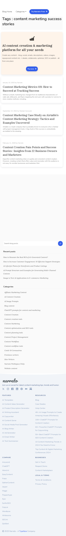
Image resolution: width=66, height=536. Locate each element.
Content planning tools (13, 332)
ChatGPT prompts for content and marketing (22, 310)
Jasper (4, 486)
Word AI (5, 470)
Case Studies (40, 404)
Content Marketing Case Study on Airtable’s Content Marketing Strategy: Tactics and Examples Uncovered (31, 119)
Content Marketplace (44, 470)
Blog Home (7, 11)
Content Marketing (12, 324)
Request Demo (41, 466)
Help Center (40, 408)
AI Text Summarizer (10, 441)
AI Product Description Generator (15, 408)
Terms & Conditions (43, 480)
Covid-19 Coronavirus (13, 350)
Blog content (9, 306)
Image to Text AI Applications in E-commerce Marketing (25, 278)
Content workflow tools (13, 346)
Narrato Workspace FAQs (14, 364)
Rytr (4, 499)
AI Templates (7, 400)
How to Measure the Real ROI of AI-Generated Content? (25, 257)
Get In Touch (40, 462)
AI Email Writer (8, 437)
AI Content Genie (9, 420)
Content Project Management (16, 337)
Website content (10, 368)
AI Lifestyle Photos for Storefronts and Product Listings (25, 266)
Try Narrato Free (39, 11)
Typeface (23, 531)
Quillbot (5, 523)
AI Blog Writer (8, 428)
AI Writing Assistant (10, 412)
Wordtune (6, 511)
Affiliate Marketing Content (15, 292)
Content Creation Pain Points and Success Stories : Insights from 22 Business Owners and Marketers (30, 151)
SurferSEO (6, 503)
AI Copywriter (8, 416)
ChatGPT (6, 466)
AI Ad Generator (8, 433)
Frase (4, 478)
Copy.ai (5, 507)
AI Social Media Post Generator (15, 424)
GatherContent (8, 482)
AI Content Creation (12, 297)
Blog (37, 400)
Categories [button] (20, 11)
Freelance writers (11, 355)
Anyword (6, 462)
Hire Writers (9, 359)
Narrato (19, 83)
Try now (31, 69)
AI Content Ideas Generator (13, 404)
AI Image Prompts (11, 301)
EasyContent (7, 474)
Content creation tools (13, 319)
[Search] (60, 243)
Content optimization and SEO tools (18, 328)
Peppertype (7, 495)
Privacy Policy (41, 484)
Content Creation (11, 315)
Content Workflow (11, 341)
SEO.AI (5, 519)
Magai (4, 491)
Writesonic (6, 515)
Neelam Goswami (26, 111)
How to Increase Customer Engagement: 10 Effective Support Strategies (31, 262)
